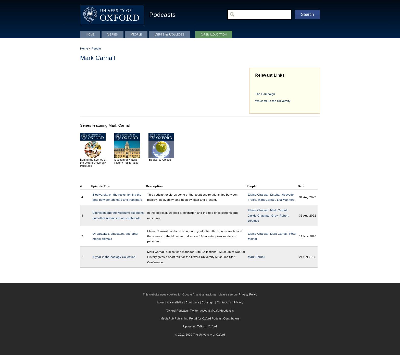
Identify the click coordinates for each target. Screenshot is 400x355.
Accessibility (175, 302)
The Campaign (265, 94)
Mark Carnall (266, 199)
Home (84, 48)
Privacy (238, 302)
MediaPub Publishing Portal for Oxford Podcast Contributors (199, 318)
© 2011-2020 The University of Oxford (200, 334)
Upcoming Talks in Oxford (200, 326)
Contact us (224, 302)
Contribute (192, 302)
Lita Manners (286, 199)
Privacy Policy (248, 294)
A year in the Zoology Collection (114, 256)
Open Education (214, 34)
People (96, 48)
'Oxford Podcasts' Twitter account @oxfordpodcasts (200, 310)
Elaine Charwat (258, 194)
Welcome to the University (273, 100)
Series (112, 34)
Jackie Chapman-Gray (263, 215)
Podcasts (162, 14)
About (161, 302)
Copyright (208, 302)
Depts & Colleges (169, 34)
